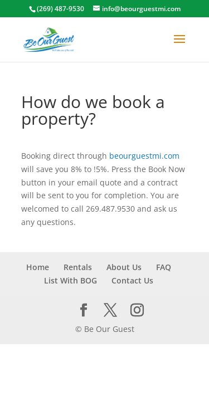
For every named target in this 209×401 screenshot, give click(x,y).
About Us (124, 267)
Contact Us (132, 280)
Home (37, 267)
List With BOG (70, 280)
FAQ (163, 267)
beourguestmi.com (144, 155)
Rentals (78, 267)
